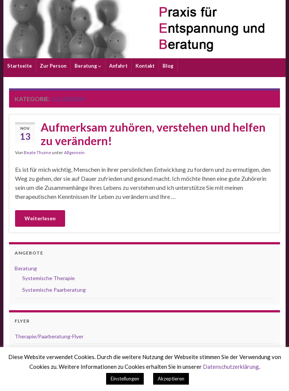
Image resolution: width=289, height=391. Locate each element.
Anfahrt (118, 66)
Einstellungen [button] (125, 379)
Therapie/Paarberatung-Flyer (49, 336)
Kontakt (145, 66)
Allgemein (74, 152)
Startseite (19, 66)
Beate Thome (37, 152)
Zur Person (53, 66)
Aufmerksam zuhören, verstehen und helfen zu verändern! (153, 133)
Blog (168, 66)
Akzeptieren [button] (171, 379)
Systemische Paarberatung (54, 289)
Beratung (88, 66)
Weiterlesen (40, 218)
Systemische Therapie (48, 278)
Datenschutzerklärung (231, 366)
